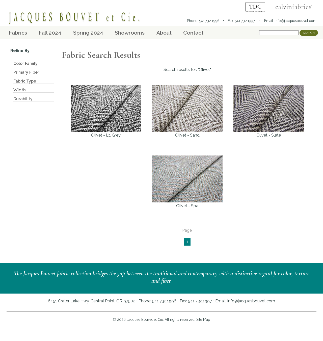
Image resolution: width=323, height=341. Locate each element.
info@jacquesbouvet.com (295, 21)
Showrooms (130, 33)
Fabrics (18, 33)
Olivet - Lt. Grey (106, 111)
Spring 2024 (88, 33)
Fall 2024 (50, 33)
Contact (193, 33)
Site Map (203, 320)
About (164, 33)
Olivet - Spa (187, 181)
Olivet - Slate (268, 111)
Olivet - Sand (187, 111)
